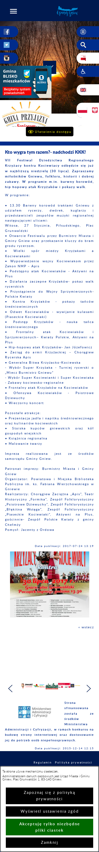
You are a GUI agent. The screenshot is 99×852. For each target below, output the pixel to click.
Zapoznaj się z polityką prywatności (49, 796)
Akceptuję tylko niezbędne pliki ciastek (49, 827)
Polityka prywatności (73, 762)
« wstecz (86, 627)
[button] (13, 11)
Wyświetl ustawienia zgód (50, 811)
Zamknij (49, 843)
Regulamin (43, 762)
